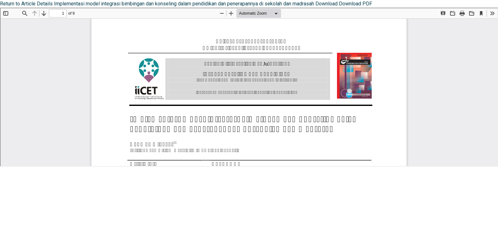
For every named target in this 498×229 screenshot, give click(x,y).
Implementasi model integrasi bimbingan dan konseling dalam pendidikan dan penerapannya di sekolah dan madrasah (184, 4)
